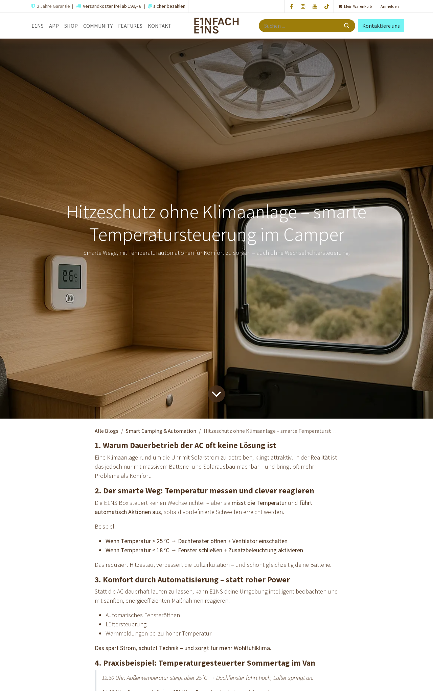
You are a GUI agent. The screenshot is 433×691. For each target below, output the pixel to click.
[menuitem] (37, 25)
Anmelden (390, 6)
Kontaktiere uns (381, 25)
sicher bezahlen (168, 6)
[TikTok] (326, 6)
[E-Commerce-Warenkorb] (354, 6)
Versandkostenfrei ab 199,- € (112, 6)
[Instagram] (303, 6)
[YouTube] (315, 6)
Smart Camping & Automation (161, 430)
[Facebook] (291, 6)
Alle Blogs (106, 430)
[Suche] (347, 25)
